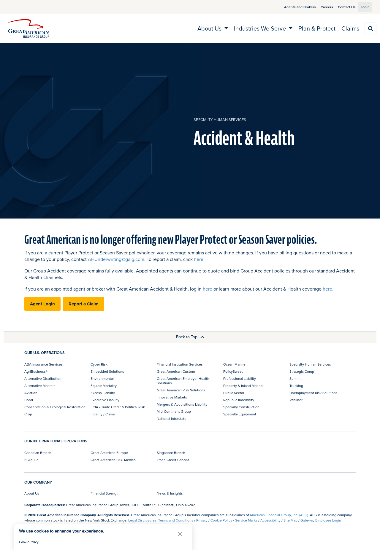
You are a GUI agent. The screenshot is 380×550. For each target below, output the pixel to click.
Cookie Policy (221, 520)
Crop (28, 414)
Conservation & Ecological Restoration (55, 406)
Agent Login (42, 304)
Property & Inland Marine (243, 385)
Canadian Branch (37, 452)
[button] (180, 534)
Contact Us (340, 6)
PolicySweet (233, 371)
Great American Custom (176, 371)
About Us (31, 493)
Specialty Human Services (220, 119)
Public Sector (233, 392)
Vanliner (296, 399)
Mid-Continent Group (174, 411)
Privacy (202, 520)
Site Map (290, 520)
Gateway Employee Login (320, 520)
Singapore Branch (171, 452)
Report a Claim (84, 304)
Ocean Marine (234, 364)
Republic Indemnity (238, 399)
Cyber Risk (99, 364)
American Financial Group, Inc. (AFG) (279, 514)
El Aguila (31, 459)
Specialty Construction (241, 406)
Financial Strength (105, 493)
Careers (320, 6)
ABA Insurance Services (43, 364)
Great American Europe (109, 452)
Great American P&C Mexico (113, 459)
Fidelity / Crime (103, 414)
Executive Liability (105, 399)
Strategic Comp (301, 371)
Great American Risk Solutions (181, 390)
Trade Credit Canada (173, 459)
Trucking (296, 385)
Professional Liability (239, 378)
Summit (295, 378)
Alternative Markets (40, 385)
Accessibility (270, 520)
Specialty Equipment (239, 414)
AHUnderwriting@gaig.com (116, 259)
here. (199, 259)
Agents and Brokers (293, 6)
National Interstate (171, 418)
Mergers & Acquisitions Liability (182, 404)
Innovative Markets (172, 397)
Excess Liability (103, 392)
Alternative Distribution (42, 378)
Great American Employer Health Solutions (183, 380)
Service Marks (246, 520)
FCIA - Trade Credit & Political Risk (118, 406)
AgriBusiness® (36, 371)
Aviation (30, 392)
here (207, 289)
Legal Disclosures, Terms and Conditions (160, 520)
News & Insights (170, 493)
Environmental (102, 378)
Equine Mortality (104, 385)
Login (362, 6)
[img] (29, 28)
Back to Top (190, 337)
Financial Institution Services (180, 364)
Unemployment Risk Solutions (313, 392)
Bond (28, 399)
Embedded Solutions (107, 371)
